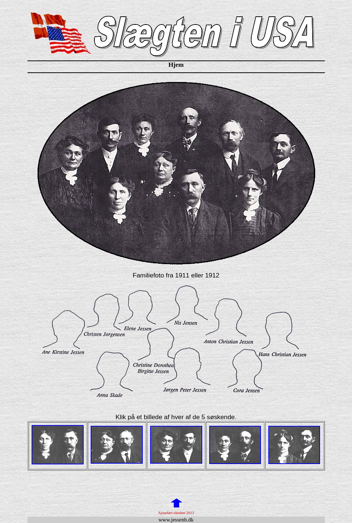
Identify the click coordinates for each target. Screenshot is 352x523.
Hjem (176, 64)
